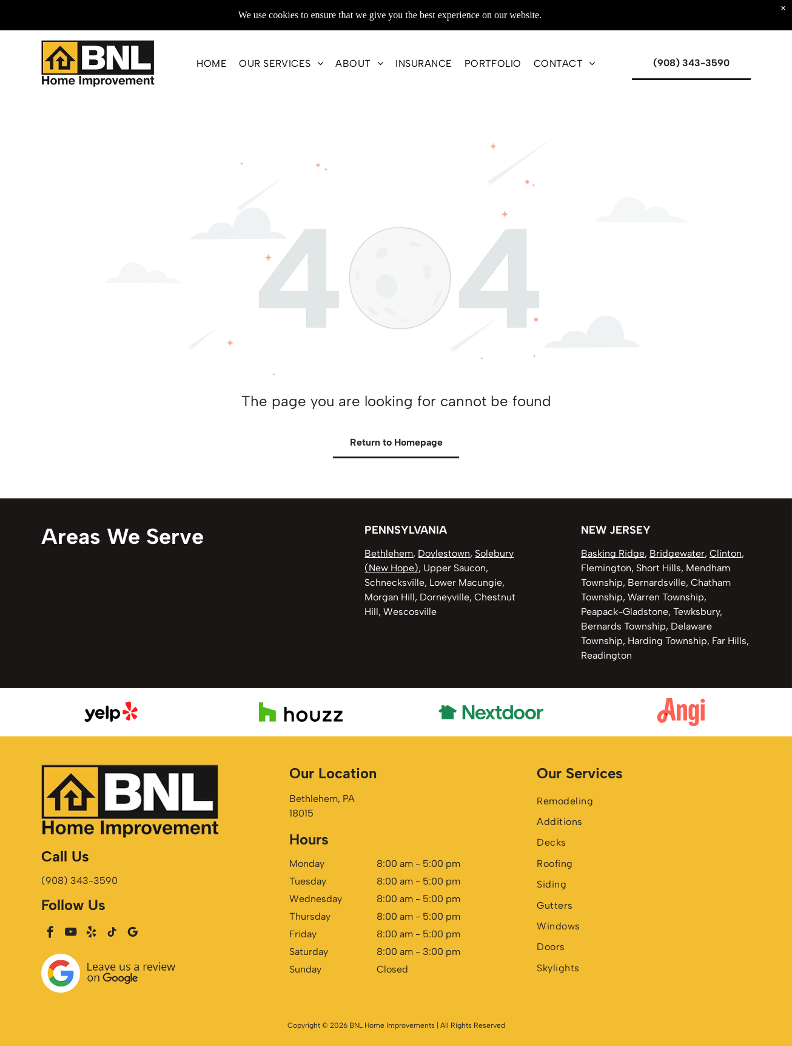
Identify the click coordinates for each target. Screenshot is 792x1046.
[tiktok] (112, 933)
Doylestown (444, 553)
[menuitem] (211, 63)
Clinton (726, 553)
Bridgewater (677, 553)
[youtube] (70, 933)
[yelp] (91, 933)
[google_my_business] (132, 933)
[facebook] (50, 933)
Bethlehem (388, 553)
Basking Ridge (613, 553)
